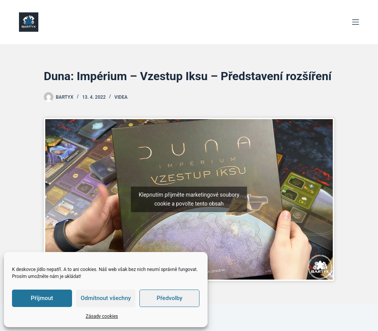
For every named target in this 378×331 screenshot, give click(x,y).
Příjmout (42, 298)
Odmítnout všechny (106, 298)
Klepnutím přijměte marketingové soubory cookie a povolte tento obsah (189, 199)
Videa (120, 97)
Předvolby (169, 298)
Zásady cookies (102, 316)
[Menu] (355, 22)
